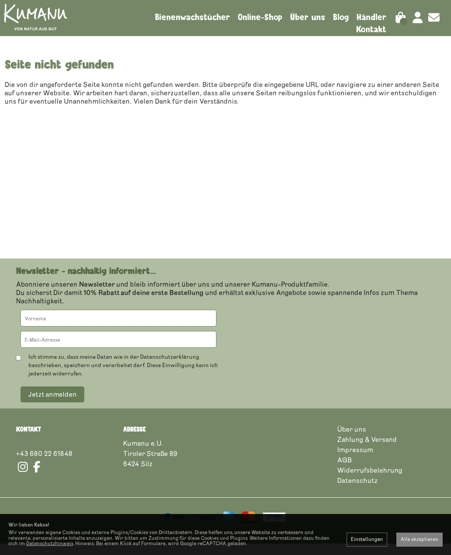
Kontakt (371, 29)
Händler (371, 17)
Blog (341, 17)
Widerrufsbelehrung (369, 481)
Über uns (307, 17)
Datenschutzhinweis (49, 544)
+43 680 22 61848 (44, 464)
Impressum (355, 461)
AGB (344, 471)
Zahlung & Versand (367, 450)
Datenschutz (357, 491)
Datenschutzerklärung (169, 368)
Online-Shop (260, 17)
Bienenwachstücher (192, 17)
